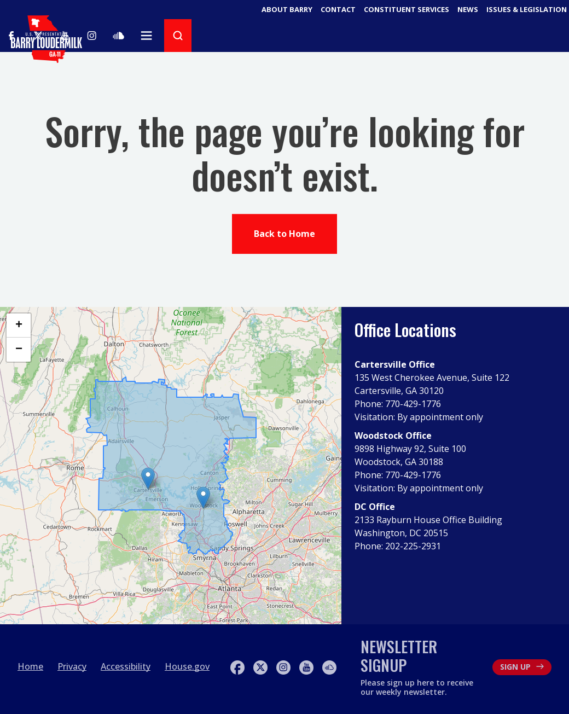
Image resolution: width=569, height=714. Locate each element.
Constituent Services (406, 9)
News (467, 9)
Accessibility (125, 666)
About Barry (287, 9)
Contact (338, 9)
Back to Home (284, 235)
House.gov (187, 666)
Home (30, 666)
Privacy (71, 666)
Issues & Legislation (526, 9)
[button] (203, 497)
